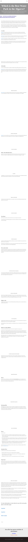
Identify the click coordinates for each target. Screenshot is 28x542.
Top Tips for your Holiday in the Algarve (9, 16)
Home (1, 16)
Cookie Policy (18, 539)
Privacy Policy (14, 539)
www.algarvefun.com (5, 445)
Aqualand (2, 38)
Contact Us (21, 539)
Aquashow (2, 32)
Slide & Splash (2, 92)
